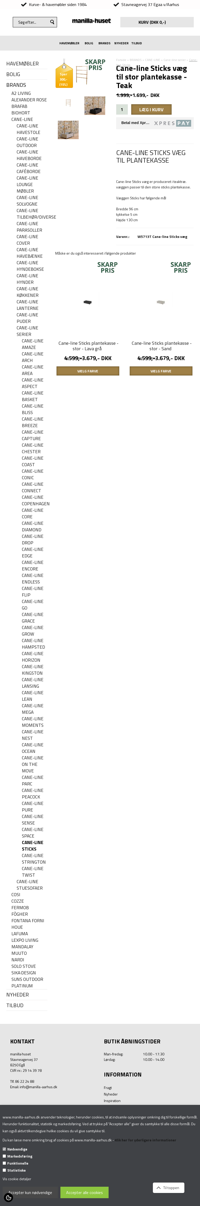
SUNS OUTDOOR (27, 979)
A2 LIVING (21, 93)
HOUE (17, 927)
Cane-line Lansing (32, 683)
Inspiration (112, 1100)
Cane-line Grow (32, 630)
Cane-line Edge (32, 552)
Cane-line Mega (32, 709)
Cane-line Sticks (32, 845)
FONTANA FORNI (27, 921)
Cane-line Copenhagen (34, 500)
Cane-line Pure (32, 806)
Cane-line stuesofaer (30, 884)
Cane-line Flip (32, 591)
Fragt (108, 1087)
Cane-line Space (32, 832)
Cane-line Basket (32, 396)
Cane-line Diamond (32, 526)
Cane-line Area (32, 370)
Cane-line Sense (32, 819)
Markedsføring (19, 1156)
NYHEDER (121, 43)
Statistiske (16, 1170)
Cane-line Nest (32, 735)
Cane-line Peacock (32, 793)
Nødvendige (17, 1149)
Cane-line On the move (32, 764)
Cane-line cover (27, 240)
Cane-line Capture (32, 435)
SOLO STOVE (23, 966)
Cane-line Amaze (32, 344)
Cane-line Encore (32, 565)
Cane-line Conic (32, 474)
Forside (121, 59)
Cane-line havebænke (30, 253)
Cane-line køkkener (28, 292)
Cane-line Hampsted (33, 643)
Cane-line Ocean (32, 748)
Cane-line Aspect (32, 383)
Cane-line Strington (34, 858)
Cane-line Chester (32, 448)
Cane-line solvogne (27, 200)
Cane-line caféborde (29, 168)
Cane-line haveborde (29, 155)
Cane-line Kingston (32, 669)
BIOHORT (20, 113)
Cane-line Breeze (32, 422)
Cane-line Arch (32, 357)
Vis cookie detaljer (17, 1179)
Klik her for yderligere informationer (145, 1140)
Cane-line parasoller (29, 226)
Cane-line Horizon (32, 656)
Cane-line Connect (32, 487)
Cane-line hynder (27, 279)
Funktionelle (17, 1163)
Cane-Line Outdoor (27, 142)
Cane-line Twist (32, 871)
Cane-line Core (32, 513)
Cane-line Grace (32, 617)
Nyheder (111, 1094)
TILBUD (136, 43)
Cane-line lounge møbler (27, 184)
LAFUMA (19, 934)
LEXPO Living (24, 940)
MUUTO (19, 953)
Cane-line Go (32, 604)
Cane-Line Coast (32, 461)
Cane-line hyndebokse (30, 266)
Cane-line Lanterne (28, 305)
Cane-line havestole (28, 129)
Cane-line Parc (32, 780)
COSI (15, 894)
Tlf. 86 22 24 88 (22, 1081)
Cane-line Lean (32, 696)
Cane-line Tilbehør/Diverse (32, 213)
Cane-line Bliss (32, 409)
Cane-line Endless (32, 578)
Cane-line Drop (32, 539)
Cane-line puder (27, 318)
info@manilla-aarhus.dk (38, 1087)
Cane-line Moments (32, 722)
